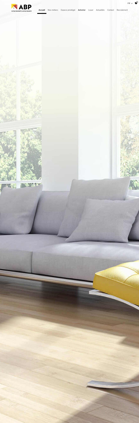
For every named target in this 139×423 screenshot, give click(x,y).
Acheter (82, 10)
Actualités (100, 10)
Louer (90, 10)
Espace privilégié (68, 10)
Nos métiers (53, 10)
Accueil (42, 10)
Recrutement (122, 10)
